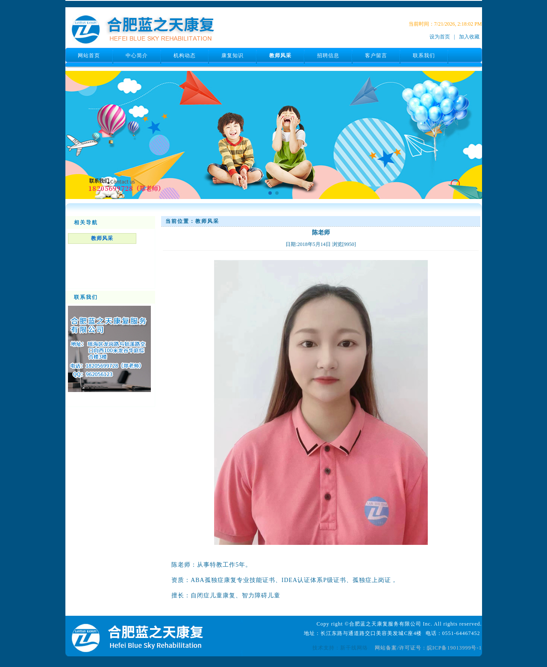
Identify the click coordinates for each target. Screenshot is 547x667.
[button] (270, 193)
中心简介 (137, 56)
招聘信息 (328, 56)
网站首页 (89, 56)
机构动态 (185, 56)
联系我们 (424, 56)
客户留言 (376, 56)
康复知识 (232, 56)
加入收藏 (469, 37)
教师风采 (280, 56)
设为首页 (439, 37)
